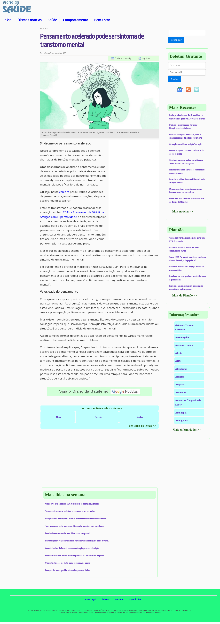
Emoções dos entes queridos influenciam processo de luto (67, 570)
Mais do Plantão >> (184, 295)
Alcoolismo (181, 368)
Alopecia (180, 384)
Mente (58, 416)
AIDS (178, 360)
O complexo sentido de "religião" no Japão (185, 144)
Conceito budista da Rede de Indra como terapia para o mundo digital (72, 548)
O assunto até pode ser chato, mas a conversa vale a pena (67, 562)
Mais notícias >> (182, 211)
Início (7, 20)
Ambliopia (181, 412)
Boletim (105, 599)
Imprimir (146, 58)
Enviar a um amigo (123, 58)
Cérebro (140, 416)
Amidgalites (181, 420)
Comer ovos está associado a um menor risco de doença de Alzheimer (72, 503)
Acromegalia (182, 337)
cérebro (64, 192)
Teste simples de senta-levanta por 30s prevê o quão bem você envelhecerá (74, 525)
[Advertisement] (20, 77)
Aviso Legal (90, 599)
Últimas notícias (29, 20)
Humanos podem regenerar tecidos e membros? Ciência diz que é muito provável (77, 540)
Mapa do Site (135, 599)
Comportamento (75, 20)
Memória (98, 416)
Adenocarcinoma (184, 345)
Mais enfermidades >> (187, 429)
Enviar (174, 79)
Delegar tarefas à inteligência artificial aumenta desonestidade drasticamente (75, 518)
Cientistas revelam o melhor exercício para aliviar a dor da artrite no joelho (74, 555)
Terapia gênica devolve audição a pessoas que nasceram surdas (70, 511)
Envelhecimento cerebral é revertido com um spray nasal (67, 533)
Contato (119, 599)
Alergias (179, 376)
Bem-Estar (102, 20)
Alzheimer (180, 392)
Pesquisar (176, 39)
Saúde (52, 20)
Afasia (178, 353)
